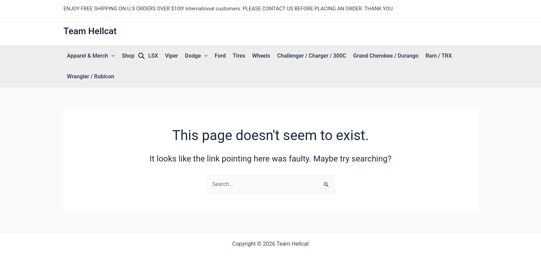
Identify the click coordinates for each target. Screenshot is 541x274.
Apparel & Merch (91, 56)
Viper (171, 55)
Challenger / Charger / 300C (311, 55)
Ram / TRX (438, 55)
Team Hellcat (90, 31)
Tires (239, 55)
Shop (128, 55)
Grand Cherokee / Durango (386, 55)
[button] (111, 56)
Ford (220, 55)
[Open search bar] (141, 56)
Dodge (196, 56)
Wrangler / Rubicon (90, 76)
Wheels (261, 55)
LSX (153, 55)
